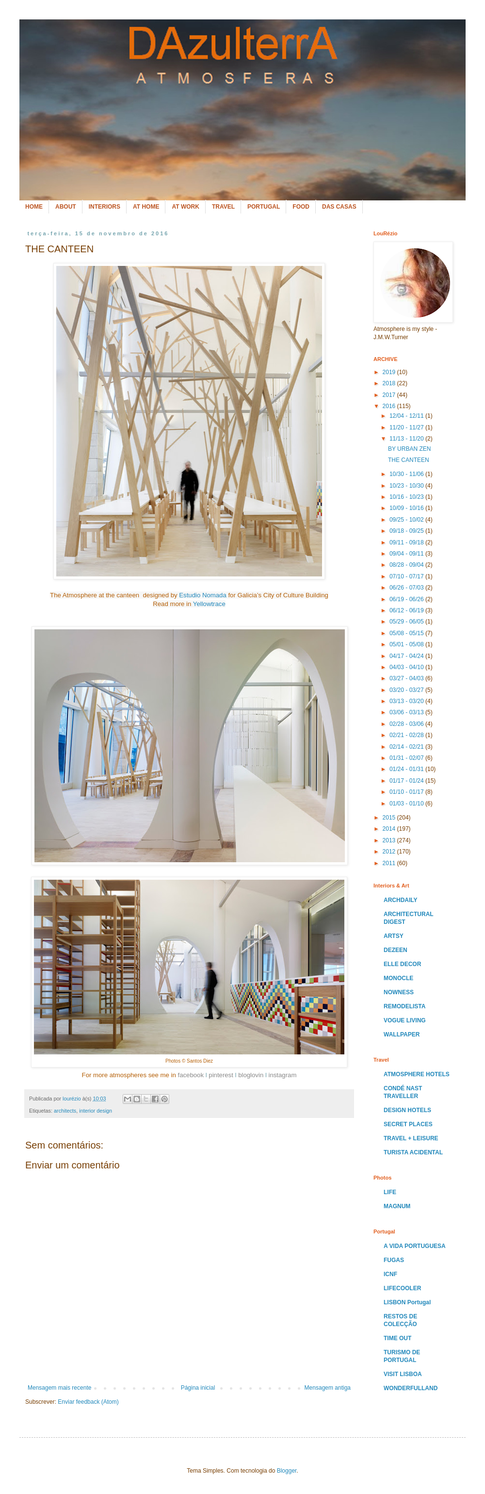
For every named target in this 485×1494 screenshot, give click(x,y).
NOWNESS (399, 992)
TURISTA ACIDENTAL (413, 1152)
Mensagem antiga (328, 1387)
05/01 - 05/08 (407, 644)
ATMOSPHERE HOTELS (417, 1074)
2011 (390, 863)
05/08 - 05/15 (407, 633)
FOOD (300, 206)
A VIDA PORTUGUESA (415, 1246)
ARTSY (394, 936)
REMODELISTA (404, 1006)
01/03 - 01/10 (407, 803)
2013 (390, 840)
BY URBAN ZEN (409, 448)
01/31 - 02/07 (407, 758)
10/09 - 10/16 (407, 508)
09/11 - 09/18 (407, 542)
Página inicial (198, 1387)
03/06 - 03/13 (407, 712)
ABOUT (65, 206)
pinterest (221, 1075)
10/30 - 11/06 (407, 474)
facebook (191, 1075)
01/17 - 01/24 (407, 780)
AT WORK (185, 206)
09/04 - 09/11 (407, 553)
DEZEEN (395, 950)
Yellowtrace (209, 603)
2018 (390, 383)
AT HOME (146, 206)
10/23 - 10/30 (407, 485)
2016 (390, 406)
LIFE (390, 1192)
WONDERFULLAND (410, 1388)
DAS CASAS (339, 206)
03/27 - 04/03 (407, 678)
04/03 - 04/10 (407, 667)
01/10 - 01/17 (407, 791)
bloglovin (250, 1075)
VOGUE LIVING (405, 1020)
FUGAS (394, 1260)
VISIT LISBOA (403, 1374)
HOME (34, 206)
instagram (282, 1075)
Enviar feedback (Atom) (88, 1401)
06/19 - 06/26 (407, 599)
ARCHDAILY (401, 900)
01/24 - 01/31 (407, 769)
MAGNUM (397, 1206)
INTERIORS (104, 206)
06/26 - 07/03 (407, 587)
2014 (390, 828)
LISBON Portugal (407, 1302)
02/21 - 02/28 (407, 735)
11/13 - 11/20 (407, 438)
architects (65, 1111)
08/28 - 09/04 (407, 564)
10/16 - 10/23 (407, 496)
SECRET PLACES (408, 1124)
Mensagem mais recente (59, 1387)
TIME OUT (397, 1338)
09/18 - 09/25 (407, 530)
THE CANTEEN (408, 460)
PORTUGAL (263, 206)
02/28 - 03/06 (407, 724)
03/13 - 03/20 (407, 701)
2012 (390, 851)
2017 (390, 395)
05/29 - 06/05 (407, 621)
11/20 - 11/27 (407, 427)
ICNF (390, 1274)
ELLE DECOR (402, 964)
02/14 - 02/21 (407, 746)
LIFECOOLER (402, 1288)
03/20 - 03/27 (407, 690)
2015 (390, 817)
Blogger (287, 1470)
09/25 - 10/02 (407, 519)
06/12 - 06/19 (407, 610)
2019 (390, 372)
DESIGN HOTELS (407, 1110)
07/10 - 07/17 (407, 576)
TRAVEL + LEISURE (411, 1138)
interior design (95, 1111)
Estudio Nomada (202, 595)
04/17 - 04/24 (407, 656)
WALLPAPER (402, 1034)
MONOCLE (398, 978)
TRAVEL (223, 206)
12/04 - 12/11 (407, 415)
